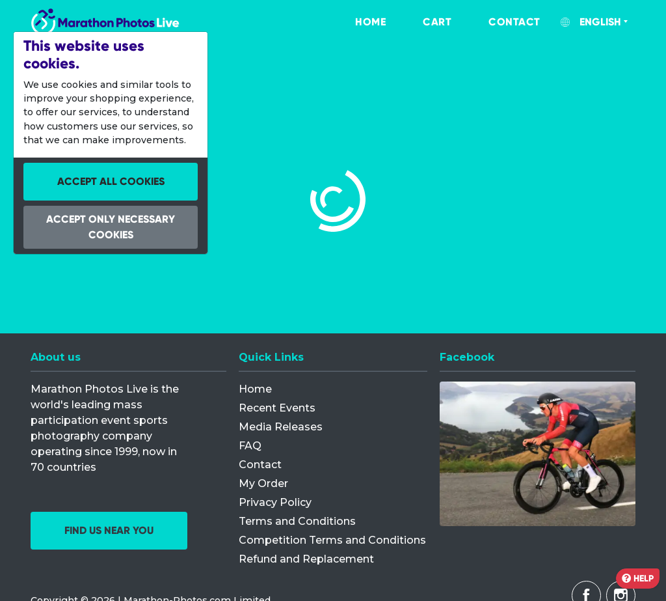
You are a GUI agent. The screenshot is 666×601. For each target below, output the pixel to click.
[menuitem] (357, 22)
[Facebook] (537, 454)
